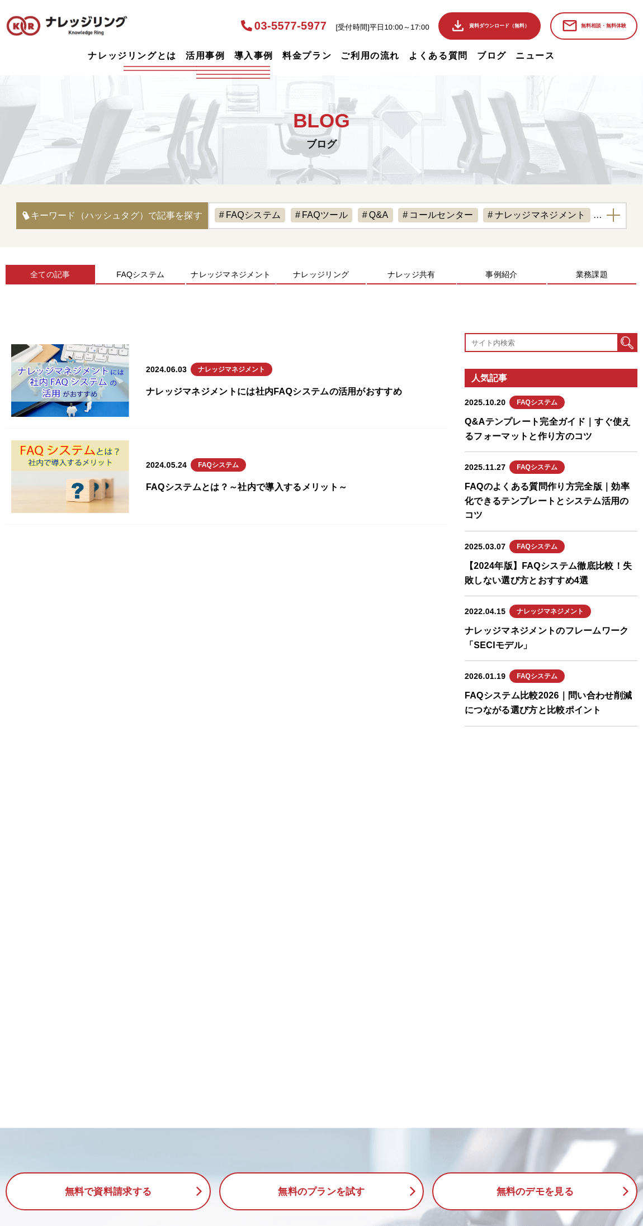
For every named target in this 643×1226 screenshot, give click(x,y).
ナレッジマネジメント (540, 215)
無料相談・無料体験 (603, 25)
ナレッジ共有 (411, 274)
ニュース (535, 55)
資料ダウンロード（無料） (499, 25)
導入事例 (253, 55)
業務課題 (592, 274)
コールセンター (441, 215)
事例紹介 (501, 274)
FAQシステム (253, 215)
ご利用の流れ (370, 55)
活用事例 (205, 55)
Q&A (379, 215)
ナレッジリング (321, 274)
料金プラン (307, 55)
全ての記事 (50, 274)
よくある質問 (438, 55)
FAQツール (325, 215)
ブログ (492, 55)
